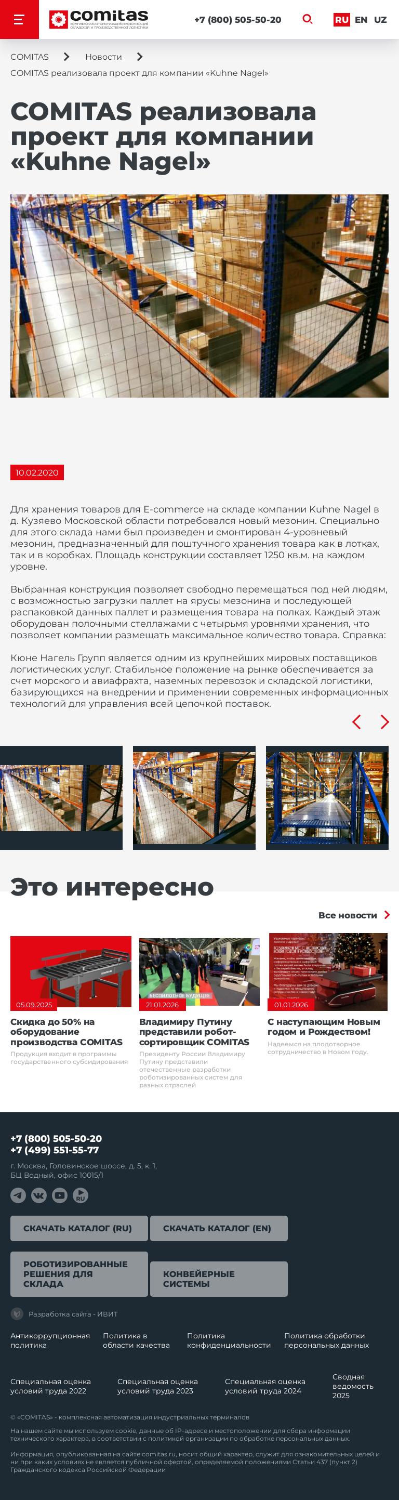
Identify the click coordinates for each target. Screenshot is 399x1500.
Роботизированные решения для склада (75, 1274)
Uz (380, 20)
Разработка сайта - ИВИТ (64, 1314)
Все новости (347, 915)
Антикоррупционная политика (50, 1340)
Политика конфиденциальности (229, 1340)
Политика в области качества (136, 1340)
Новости (103, 57)
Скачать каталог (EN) (217, 1228)
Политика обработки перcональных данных (326, 1340)
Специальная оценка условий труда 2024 (265, 1386)
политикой (166, 1438)
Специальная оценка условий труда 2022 (50, 1386)
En (361, 20)
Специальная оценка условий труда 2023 (157, 1386)
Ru (342, 20)
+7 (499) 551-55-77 (54, 1150)
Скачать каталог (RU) (77, 1228)
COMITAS (29, 57)
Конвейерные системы (199, 1279)
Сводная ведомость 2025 (353, 1386)
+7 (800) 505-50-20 (238, 20)
